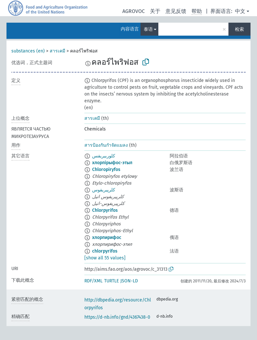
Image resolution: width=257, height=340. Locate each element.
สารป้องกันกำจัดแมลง (106, 145)
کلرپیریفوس (103, 190)
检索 (239, 29)
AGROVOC (133, 11)
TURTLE (111, 281)
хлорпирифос (106, 237)
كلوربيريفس (103, 156)
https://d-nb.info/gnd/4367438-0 (117, 317)
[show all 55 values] (105, 258)
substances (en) (28, 51)
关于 (155, 11)
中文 (240, 11)
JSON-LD (129, 281)
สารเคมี (57, 51)
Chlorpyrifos (105, 210)
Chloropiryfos (106, 169)
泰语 (148, 29)
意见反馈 (175, 11)
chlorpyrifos (104, 251)
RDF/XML (93, 281)
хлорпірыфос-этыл (112, 162)
